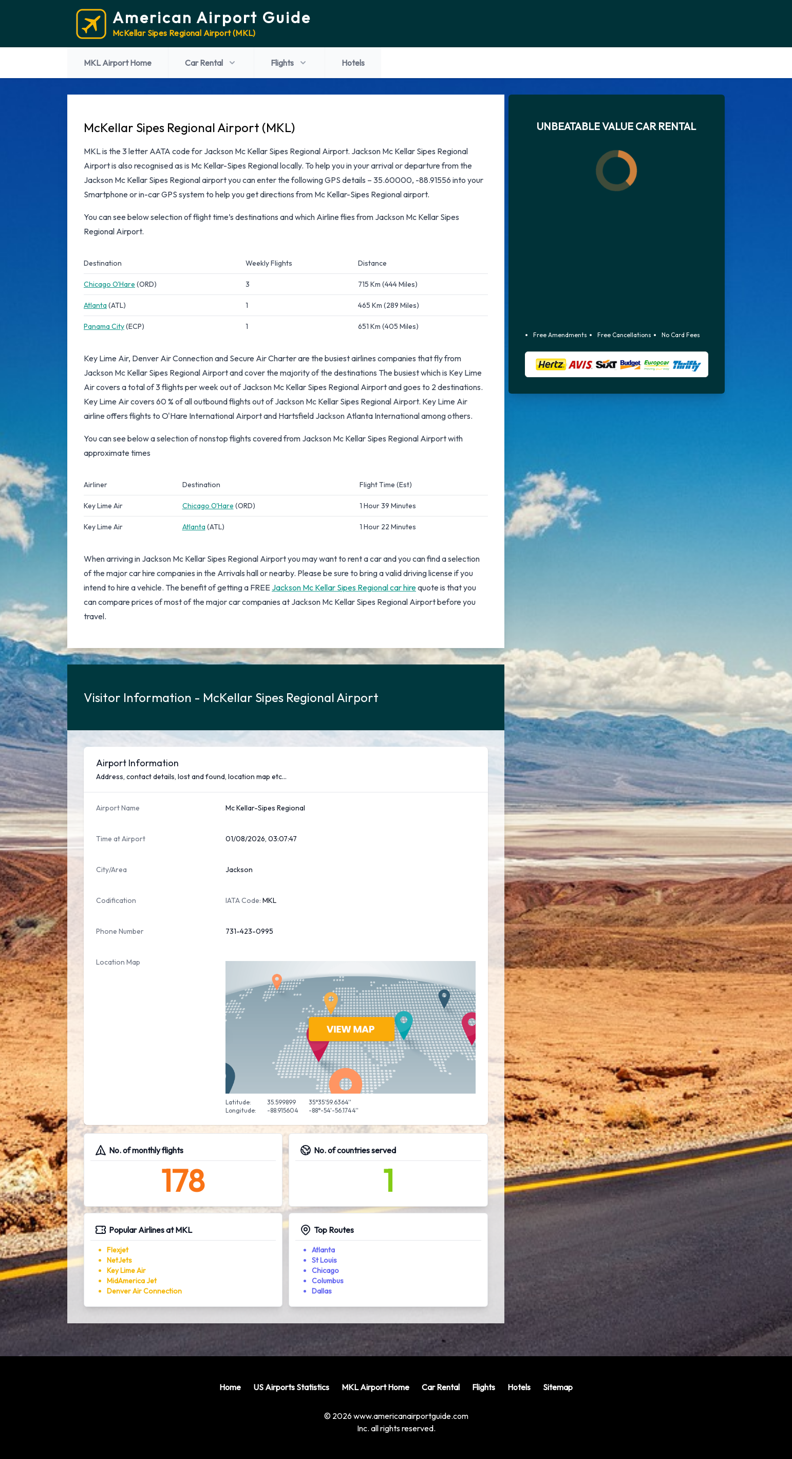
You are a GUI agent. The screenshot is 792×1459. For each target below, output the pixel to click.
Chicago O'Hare (109, 284)
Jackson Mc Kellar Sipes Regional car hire (344, 587)
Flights (289, 63)
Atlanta (95, 305)
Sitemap (558, 1387)
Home (230, 1387)
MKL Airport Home (118, 63)
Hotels (353, 63)
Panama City (104, 326)
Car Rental (211, 63)
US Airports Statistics (291, 1387)
